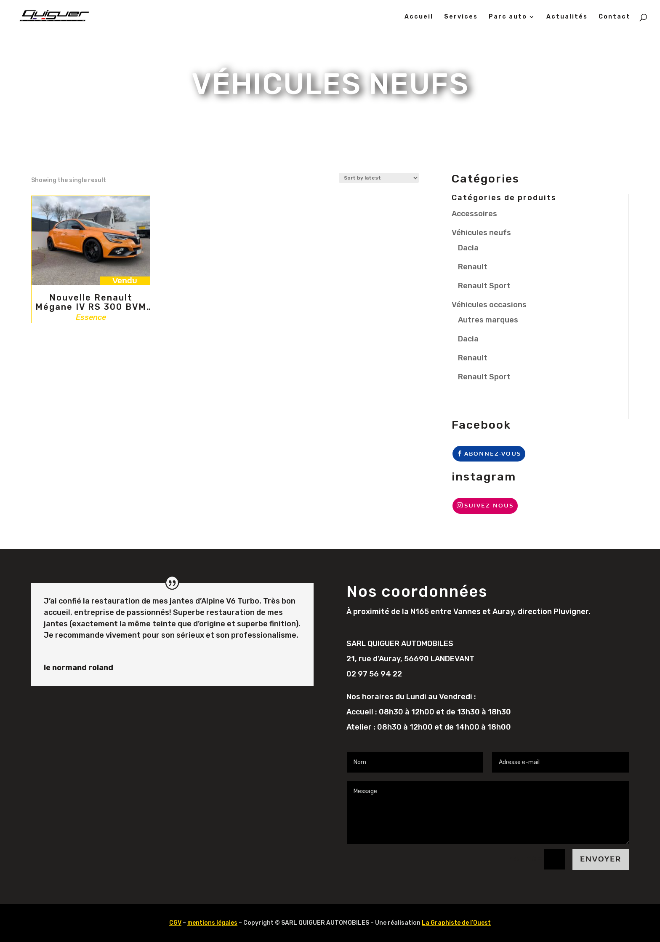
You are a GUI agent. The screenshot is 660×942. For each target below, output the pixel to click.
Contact (615, 17)
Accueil (419, 17)
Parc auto (508, 17)
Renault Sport (484, 285)
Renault (472, 266)
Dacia (468, 247)
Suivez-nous (489, 505)
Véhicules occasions (489, 304)
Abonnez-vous (492, 453)
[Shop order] (379, 178)
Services (461, 17)
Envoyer (600, 859)
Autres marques (488, 320)
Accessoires (474, 213)
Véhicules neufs (481, 232)
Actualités (567, 17)
